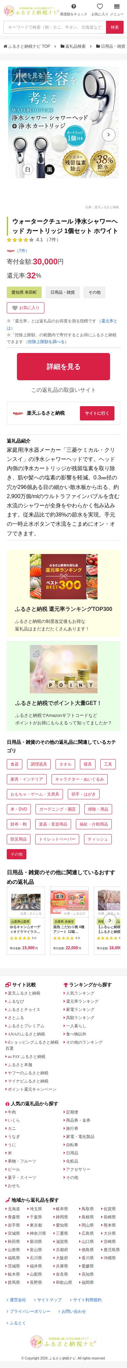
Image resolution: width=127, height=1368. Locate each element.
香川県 (88, 1258)
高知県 (88, 1274)
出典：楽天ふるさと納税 (102, 207)
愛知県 (62, 1225)
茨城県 (14, 1266)
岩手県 (14, 1225)
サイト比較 (20, 984)
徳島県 (88, 1250)
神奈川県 (38, 1233)
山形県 (14, 1250)
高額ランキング (80, 1018)
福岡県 (88, 1282)
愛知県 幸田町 (24, 292)
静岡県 (62, 1217)
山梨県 (36, 1274)
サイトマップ (48, 1299)
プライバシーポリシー (28, 1311)
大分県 (110, 1233)
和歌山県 (64, 1282)
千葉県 (36, 1217)
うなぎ (14, 1137)
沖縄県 (110, 1258)
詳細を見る (29, 75)
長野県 (36, 1282)
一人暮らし (76, 1026)
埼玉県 (36, 1209)
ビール (14, 1169)
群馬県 (14, 1282)
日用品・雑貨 (111, 46)
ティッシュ (98, 839)
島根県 (88, 1217)
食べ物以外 (76, 1034)
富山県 (36, 1250)
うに (12, 1145)
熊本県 (110, 1225)
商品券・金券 (78, 1120)
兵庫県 (62, 1266)
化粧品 (72, 1161)
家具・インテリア (26, 779)
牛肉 (12, 1112)
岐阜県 (62, 1209)
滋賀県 (62, 1242)
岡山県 (88, 1225)
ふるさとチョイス (24, 1010)
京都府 (62, 1250)
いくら (14, 1120)
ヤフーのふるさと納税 (28, 1073)
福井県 (36, 1266)
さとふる (16, 1018)
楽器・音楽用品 (53, 824)
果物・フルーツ (22, 1161)
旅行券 (72, 1128)
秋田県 (14, 1242)
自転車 (72, 1145)
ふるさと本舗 (20, 1065)
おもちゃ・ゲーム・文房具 (34, 794)
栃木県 (14, 1274)
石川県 (36, 1258)
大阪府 (62, 1258)
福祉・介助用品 (94, 824)
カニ (12, 1128)
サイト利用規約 (86, 1299)
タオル (65, 764)
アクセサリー (78, 1169)
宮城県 (14, 1233)
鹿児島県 (112, 1250)
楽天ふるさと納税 (24, 993)
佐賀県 (110, 1209)
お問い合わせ (72, 1311)
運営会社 (16, 1299)
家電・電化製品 (80, 1137)
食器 (14, 764)
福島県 (14, 1258)
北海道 (14, 1209)
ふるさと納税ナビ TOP (27, 46)
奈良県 (62, 1274)
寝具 (88, 764)
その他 (94, 292)
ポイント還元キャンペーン (32, 1089)
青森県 (14, 1217)
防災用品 (18, 839)
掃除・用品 (98, 809)
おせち (14, 1186)
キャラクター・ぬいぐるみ (79, 779)
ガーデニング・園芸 (57, 809)
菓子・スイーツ (22, 1177)
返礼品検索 (74, 46)
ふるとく (16, 1323)
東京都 (36, 1225)
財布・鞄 (18, 824)
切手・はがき (83, 794)
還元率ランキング (82, 1001)
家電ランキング (80, 1010)
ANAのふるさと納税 (26, 1034)
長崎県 (110, 1217)
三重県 (62, 1233)
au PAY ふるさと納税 (26, 1057)
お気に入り (99, 9)
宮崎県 (110, 1242)
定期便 (72, 1112)
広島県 (88, 1233)
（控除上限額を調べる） (46, 341)
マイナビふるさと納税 (28, 1081)
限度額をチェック (73, 9)
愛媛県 (88, 1266)
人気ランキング (80, 993)
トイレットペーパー (57, 839)
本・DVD (18, 809)
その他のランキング (84, 1042)
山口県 (88, 1242)
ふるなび (16, 1001)
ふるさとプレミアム (26, 1026)
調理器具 (39, 764)
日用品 (72, 1153)
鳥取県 (88, 1209)
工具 (108, 764)
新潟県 (36, 1242)
